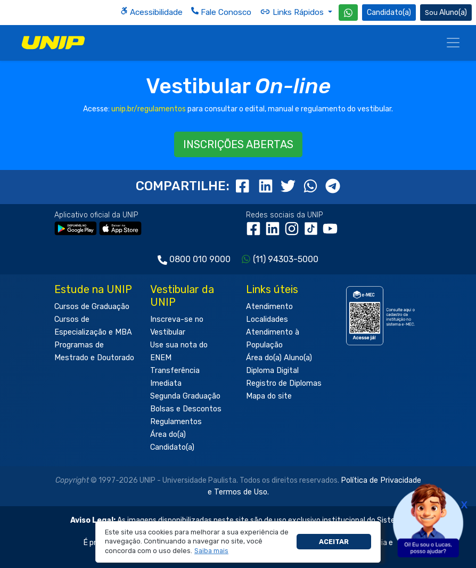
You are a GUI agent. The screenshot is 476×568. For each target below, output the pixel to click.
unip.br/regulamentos (148, 108)
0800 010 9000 (200, 259)
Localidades (267, 319)
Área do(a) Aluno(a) (279, 357)
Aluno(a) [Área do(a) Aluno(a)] (446, 12)
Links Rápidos (293, 11)
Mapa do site (269, 396)
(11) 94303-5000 (285, 259)
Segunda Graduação (185, 396)
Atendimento (269, 306)
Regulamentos (176, 421)
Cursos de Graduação (91, 306)
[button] (211, 551)
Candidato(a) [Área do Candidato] (389, 12)
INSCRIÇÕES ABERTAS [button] (238, 144)
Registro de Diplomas (284, 383)
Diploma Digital (272, 370)
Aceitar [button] (334, 542)
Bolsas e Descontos (185, 408)
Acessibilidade (151, 12)
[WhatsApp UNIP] (348, 12)
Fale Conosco (221, 12)
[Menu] (453, 43)
